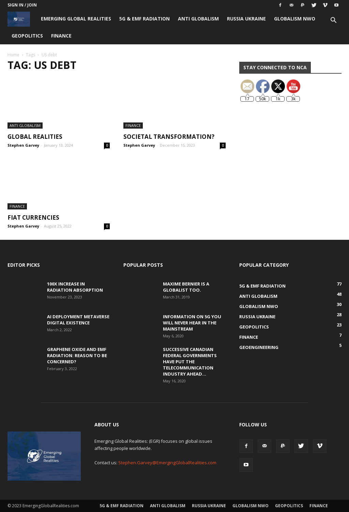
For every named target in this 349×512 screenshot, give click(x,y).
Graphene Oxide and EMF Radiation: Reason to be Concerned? (77, 355)
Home (13, 55)
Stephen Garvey (23, 145)
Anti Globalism (198, 18)
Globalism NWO (294, 18)
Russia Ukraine (246, 18)
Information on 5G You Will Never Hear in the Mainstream (192, 322)
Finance (61, 35)
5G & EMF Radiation (144, 18)
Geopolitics (27, 35)
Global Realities (34, 137)
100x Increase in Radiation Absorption (75, 287)
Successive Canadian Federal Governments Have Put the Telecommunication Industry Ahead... (190, 361)
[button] (333, 21)
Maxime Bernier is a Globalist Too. (186, 287)
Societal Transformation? (168, 137)
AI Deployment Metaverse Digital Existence (78, 319)
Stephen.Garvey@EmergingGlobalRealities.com (167, 462)
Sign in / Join (22, 5)
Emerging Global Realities (76, 18)
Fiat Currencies (33, 217)
